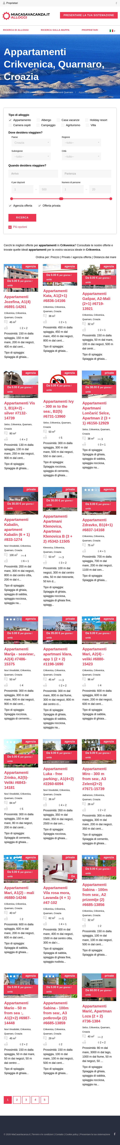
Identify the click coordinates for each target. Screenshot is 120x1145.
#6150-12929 (96, 413)
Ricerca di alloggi (16, 30)
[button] (31, 142)
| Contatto (58, 1134)
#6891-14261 (17, 302)
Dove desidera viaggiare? (25, 132)
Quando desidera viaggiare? (27, 165)
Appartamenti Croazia (34, 92)
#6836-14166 (55, 296)
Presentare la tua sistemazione (89, 15)
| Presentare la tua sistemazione (94, 1134)
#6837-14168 (97, 525)
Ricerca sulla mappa (55, 30)
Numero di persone (71, 182)
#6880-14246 (19, 893)
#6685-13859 (55, 1013)
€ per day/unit (18, 182)
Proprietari (10, 3)
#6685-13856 (95, 895)
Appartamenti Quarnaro (61, 92)
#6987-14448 (17, 1013)
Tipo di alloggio (18, 114)
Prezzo (55, 257)
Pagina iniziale (11, 92)
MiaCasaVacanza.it (30, 16)
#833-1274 (17, 529)
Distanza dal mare (105, 257)
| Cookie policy (71, 1134)
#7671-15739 (94, 779)
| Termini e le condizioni (42, 1134)
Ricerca (22, 217)
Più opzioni (17, 226)
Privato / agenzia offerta (76, 257)
